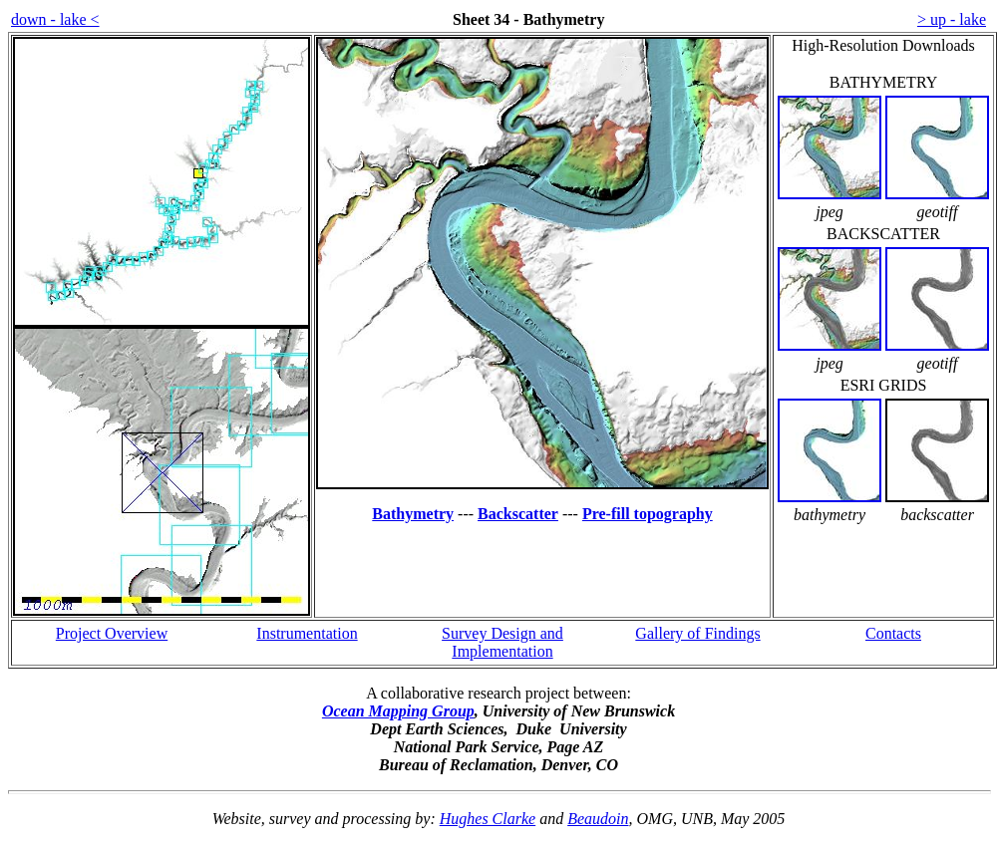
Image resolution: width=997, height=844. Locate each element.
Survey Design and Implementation (502, 642)
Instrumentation (306, 633)
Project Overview (111, 633)
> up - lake (951, 19)
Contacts (893, 633)
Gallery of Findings (697, 633)
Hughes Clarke (487, 818)
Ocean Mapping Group (398, 711)
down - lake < (55, 19)
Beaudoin (597, 818)
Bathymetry (413, 513)
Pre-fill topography (647, 513)
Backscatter (518, 513)
